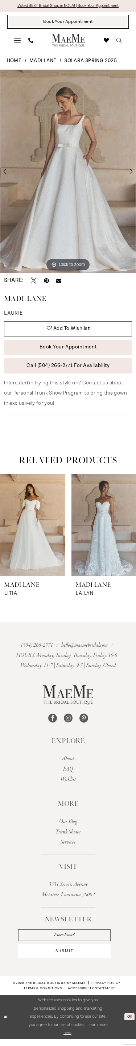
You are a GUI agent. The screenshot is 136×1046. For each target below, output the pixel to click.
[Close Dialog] (6, 1024)
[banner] (68, 41)
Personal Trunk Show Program (48, 398)
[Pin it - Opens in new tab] (46, 282)
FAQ (68, 774)
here (67, 1040)
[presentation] (32, 530)
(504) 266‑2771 (37, 650)
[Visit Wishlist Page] (106, 42)
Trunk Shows (68, 837)
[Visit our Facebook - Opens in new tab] (52, 723)
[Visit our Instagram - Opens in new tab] (68, 723)
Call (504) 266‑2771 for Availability (68, 371)
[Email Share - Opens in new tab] (58, 281)
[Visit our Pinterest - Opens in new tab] (83, 723)
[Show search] (119, 42)
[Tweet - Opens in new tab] (34, 282)
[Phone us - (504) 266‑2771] (31, 42)
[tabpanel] (68, 172)
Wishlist (68, 784)
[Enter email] (68, 941)
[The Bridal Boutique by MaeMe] (68, 700)
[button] (18, 42)
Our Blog (68, 827)
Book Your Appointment (68, 351)
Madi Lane (42, 62)
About (68, 764)
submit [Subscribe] (68, 958)
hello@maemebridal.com (85, 650)
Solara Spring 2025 (90, 62)
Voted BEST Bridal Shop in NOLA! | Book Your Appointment (68, 6)
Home (14, 62)
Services (68, 847)
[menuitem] (18, 42)
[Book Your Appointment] (68, 23)
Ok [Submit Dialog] (129, 1024)
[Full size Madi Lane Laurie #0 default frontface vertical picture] (68, 172)
